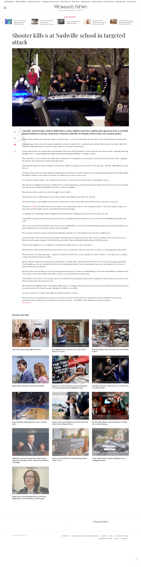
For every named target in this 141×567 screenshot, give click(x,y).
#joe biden (26, 303)
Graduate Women (121, 536)
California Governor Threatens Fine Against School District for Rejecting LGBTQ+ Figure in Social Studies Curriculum (30, 460)
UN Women (75, 536)
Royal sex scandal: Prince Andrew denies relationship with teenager (47, 22)
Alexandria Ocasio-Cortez (50, 1)
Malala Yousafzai (97, 1)
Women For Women (105, 538)
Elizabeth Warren (34, 1)
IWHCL (111, 536)
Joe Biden (33, 206)
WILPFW (116, 538)
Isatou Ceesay (131, 1)
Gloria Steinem (121, 1)
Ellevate (104, 536)
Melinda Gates (9, 1)
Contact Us (66, 536)
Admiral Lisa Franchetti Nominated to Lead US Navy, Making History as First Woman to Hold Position (29, 498)
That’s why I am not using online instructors (26, 349)
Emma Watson (109, 1)
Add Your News (70, 17)
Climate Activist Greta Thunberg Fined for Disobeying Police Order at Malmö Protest (70, 423)
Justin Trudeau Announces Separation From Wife (28, 386)
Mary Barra (75, 1)
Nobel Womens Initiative (90, 536)
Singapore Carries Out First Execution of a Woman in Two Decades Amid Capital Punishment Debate (69, 387)
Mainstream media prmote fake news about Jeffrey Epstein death (99, 22)
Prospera (124, 538)
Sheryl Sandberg (21, 1)
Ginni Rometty (85, 1)
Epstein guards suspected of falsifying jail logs (73, 22)
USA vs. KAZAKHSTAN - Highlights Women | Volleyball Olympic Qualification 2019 (20, 22)
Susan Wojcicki (65, 1)
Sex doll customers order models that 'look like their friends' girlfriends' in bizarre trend (126, 22)
